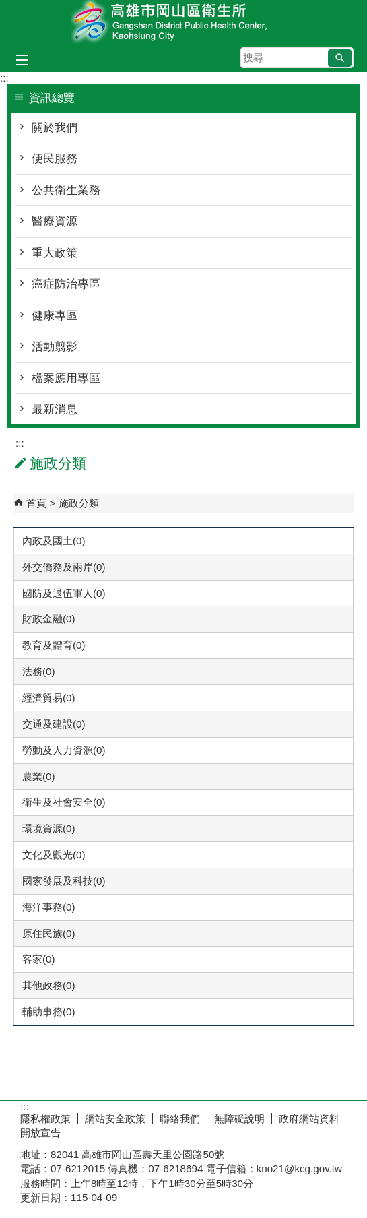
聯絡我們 (180, 1118)
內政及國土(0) (54, 540)
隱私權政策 (45, 1118)
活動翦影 (54, 346)
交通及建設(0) (54, 724)
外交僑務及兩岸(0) (64, 567)
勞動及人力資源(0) (64, 750)
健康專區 (54, 315)
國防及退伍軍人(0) (64, 593)
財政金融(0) (48, 618)
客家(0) (38, 959)
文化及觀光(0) (54, 854)
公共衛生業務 (66, 190)
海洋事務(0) (48, 907)
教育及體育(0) (54, 645)
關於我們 (54, 127)
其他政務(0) (48, 985)
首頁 (36, 503)
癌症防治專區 (66, 284)
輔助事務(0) (48, 1011)
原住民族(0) (48, 933)
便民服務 (54, 158)
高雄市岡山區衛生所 (184, 22)
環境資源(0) (48, 828)
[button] (340, 58)
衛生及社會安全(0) (64, 802)
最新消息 (54, 409)
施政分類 (79, 503)
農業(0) (38, 776)
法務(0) (38, 671)
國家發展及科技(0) (64, 881)
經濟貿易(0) (48, 697)
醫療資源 (54, 221)
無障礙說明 (239, 1118)
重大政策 (54, 253)
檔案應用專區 (66, 378)
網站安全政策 (115, 1118)
